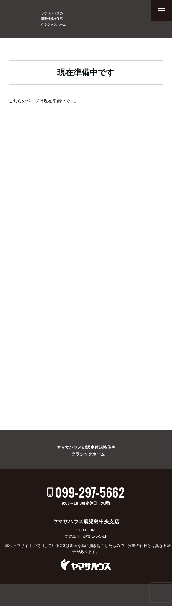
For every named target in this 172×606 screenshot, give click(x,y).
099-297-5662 (90, 492)
